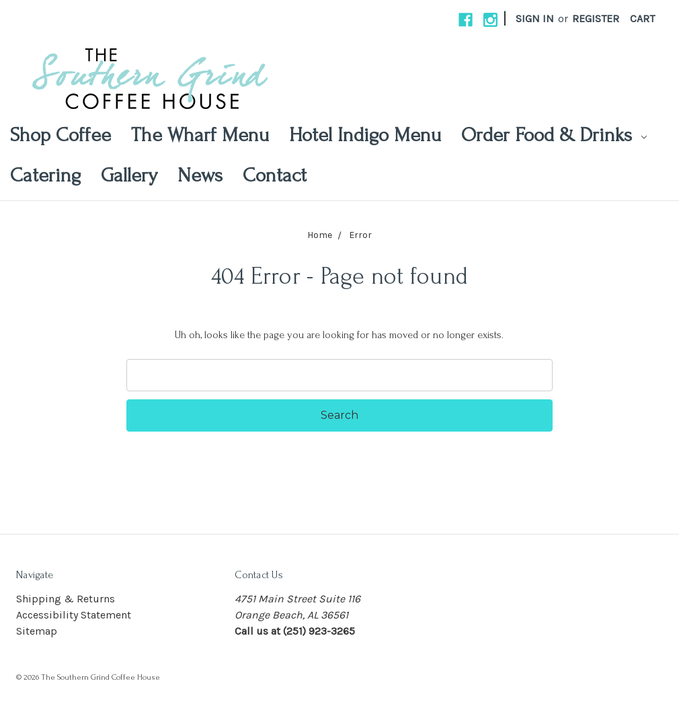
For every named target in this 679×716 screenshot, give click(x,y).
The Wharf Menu (200, 135)
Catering (45, 175)
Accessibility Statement (73, 614)
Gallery (129, 175)
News (200, 175)
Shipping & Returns (65, 598)
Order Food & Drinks (554, 135)
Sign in (535, 18)
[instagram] (490, 20)
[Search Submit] (339, 415)
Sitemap (36, 631)
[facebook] (465, 20)
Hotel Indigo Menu (365, 135)
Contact (275, 175)
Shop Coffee (60, 135)
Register (595, 18)
